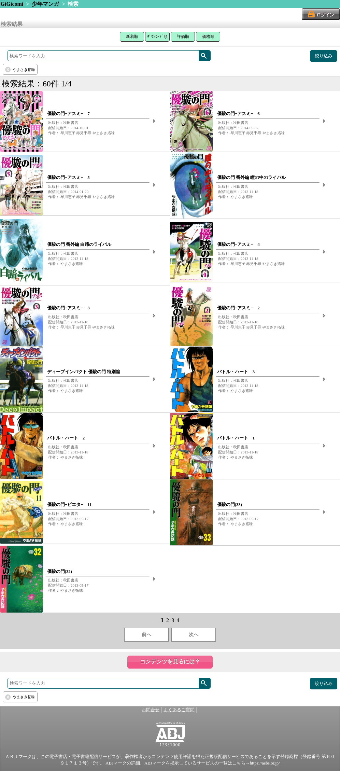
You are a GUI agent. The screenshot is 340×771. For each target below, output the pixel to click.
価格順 (208, 36)
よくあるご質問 (179, 709)
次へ (193, 634)
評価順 (183, 36)
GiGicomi (12, 4)
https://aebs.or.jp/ (265, 763)
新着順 (132, 36)
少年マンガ (45, 4)
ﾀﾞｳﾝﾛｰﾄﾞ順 (157, 36)
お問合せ (150, 709)
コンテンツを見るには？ (170, 661)
